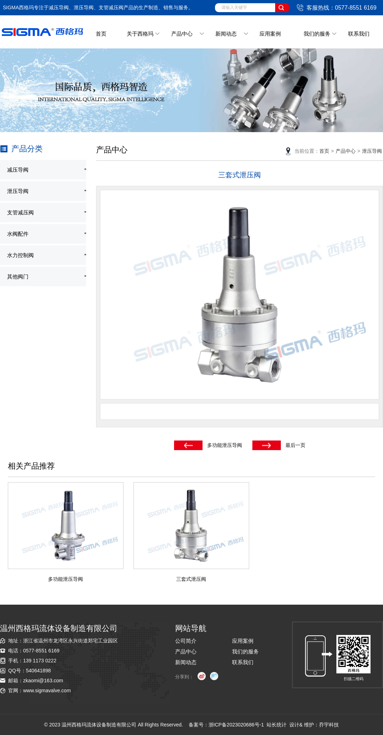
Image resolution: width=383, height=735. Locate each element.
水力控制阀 (20, 255)
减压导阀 (17, 170)
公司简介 (185, 641)
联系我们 (358, 34)
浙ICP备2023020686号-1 (236, 725)
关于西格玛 (140, 34)
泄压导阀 (17, 191)
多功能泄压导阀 (224, 445)
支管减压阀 (20, 212)
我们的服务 (317, 34)
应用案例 (270, 34)
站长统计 (277, 725)
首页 (101, 34)
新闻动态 (226, 34)
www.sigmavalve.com (47, 690)
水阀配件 (17, 234)
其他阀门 (17, 276)
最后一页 (295, 445)
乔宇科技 (329, 725)
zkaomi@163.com (43, 680)
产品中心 (182, 34)
